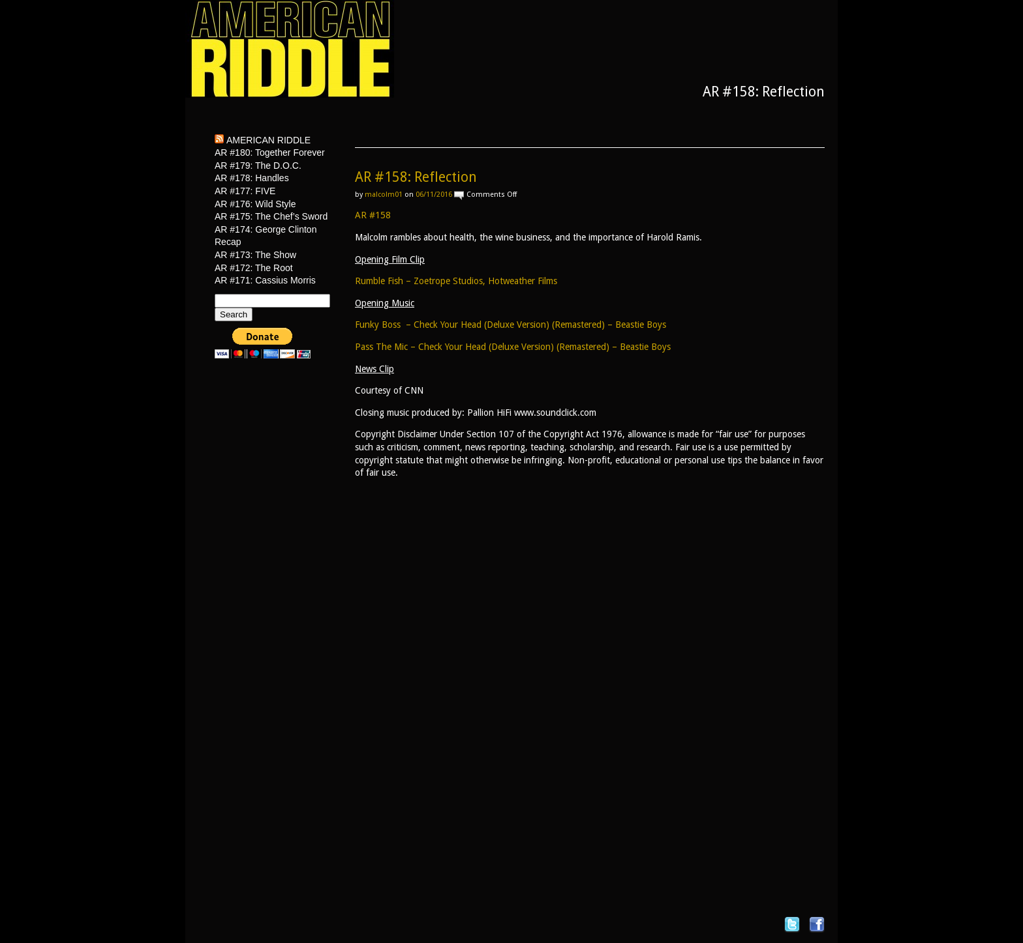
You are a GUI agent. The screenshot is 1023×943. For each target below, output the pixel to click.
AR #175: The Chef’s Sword (271, 216)
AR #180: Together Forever (270, 152)
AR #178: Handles (252, 178)
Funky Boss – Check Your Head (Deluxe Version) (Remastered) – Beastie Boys (510, 324)
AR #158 (373, 215)
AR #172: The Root (254, 268)
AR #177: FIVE (245, 191)
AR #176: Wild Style (255, 204)
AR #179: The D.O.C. (258, 165)
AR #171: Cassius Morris (265, 280)
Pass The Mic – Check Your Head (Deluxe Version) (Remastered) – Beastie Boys (513, 346)
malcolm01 (384, 194)
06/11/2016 (434, 194)
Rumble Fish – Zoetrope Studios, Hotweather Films (456, 281)
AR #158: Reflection (416, 177)
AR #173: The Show (255, 255)
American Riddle (268, 140)
